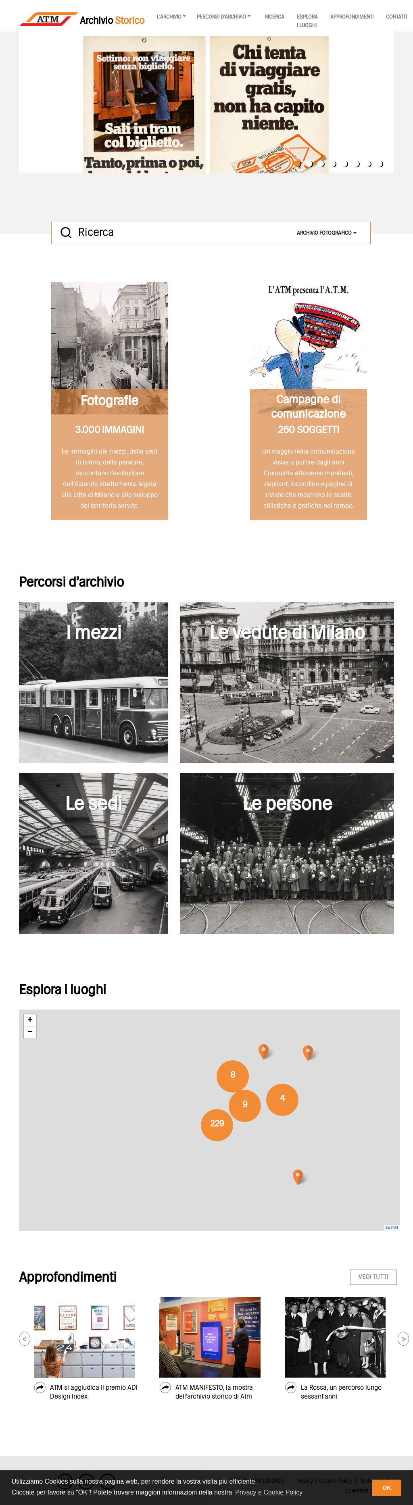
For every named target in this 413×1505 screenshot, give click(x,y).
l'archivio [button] (169, 17)
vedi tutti (373, 1277)
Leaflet (392, 1228)
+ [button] (30, 1020)
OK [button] (387, 1487)
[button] (24, 1338)
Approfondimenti (351, 17)
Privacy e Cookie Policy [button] (268, 1492)
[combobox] (327, 233)
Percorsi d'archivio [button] (221, 17)
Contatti (396, 17)
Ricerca (274, 17)
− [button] (30, 1032)
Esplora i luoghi (307, 21)
